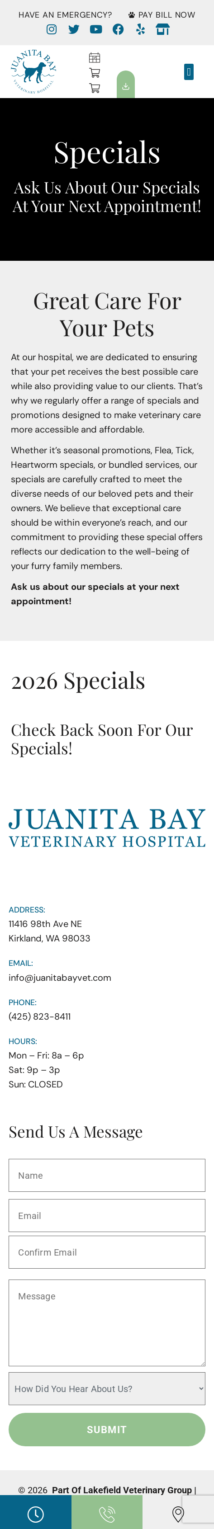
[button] (189, 72)
